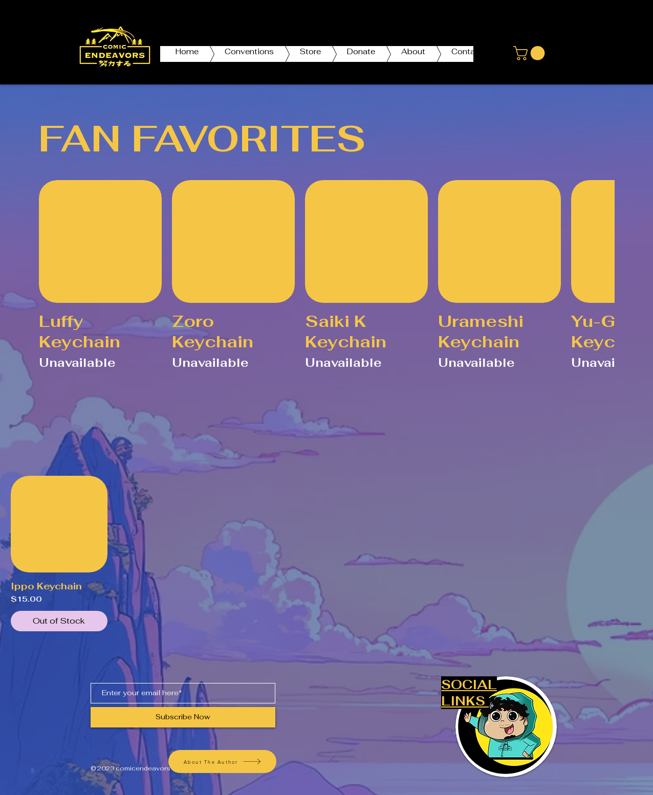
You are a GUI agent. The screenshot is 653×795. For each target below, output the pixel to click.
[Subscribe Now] (183, 717)
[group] (326, 286)
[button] (530, 53)
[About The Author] (222, 761)
